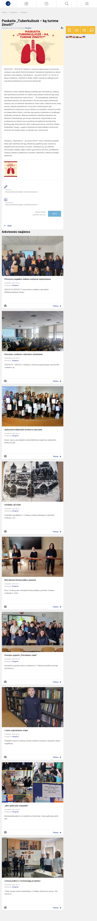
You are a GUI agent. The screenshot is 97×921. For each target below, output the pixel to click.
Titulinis (4, 12)
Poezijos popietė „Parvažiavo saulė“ (21, 655)
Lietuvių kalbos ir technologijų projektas (23, 881)
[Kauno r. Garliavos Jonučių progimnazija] (8, 3)
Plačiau (55, 306)
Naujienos (14, 12)
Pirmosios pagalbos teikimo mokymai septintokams (28, 279)
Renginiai (24, 12)
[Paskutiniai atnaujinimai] (47, 3)
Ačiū (55, 213)
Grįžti (9, 226)
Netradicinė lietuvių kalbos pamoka (20, 580)
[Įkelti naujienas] (26, 3)
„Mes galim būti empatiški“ (16, 806)
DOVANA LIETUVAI (13, 505)
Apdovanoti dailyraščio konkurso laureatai (23, 430)
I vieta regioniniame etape (16, 730)
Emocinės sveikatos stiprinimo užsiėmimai (23, 354)
